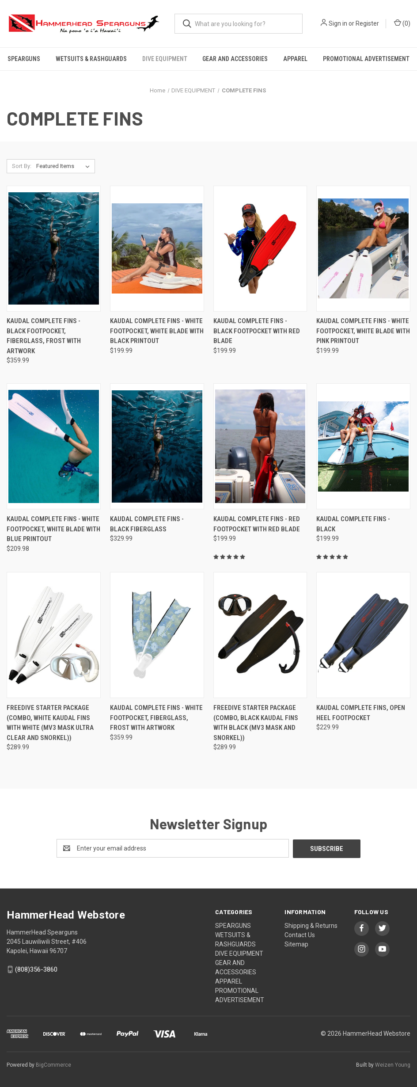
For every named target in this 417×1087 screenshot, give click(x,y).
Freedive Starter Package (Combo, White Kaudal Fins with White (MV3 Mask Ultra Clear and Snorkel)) (50, 723)
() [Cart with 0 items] (402, 23)
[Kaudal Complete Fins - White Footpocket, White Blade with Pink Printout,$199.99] (363, 248)
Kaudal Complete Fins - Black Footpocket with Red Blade (256, 331)
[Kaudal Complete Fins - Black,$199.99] (363, 446)
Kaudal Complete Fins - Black (353, 524)
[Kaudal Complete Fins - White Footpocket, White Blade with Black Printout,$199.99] (157, 248)
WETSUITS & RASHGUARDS (91, 58)
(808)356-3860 (36, 969)
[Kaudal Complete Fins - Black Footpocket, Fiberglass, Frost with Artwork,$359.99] (53, 248)
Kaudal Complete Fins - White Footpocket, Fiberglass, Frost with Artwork (156, 718)
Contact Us (299, 934)
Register (367, 23)
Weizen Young (392, 1064)
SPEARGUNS (24, 58)
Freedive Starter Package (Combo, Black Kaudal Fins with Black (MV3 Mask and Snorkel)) (255, 723)
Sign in (338, 23)
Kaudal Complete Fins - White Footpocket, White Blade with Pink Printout (363, 331)
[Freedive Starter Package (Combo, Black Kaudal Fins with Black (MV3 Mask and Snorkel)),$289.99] (260, 635)
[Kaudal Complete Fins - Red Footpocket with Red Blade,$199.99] (260, 446)
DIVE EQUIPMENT (164, 58)
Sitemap (296, 943)
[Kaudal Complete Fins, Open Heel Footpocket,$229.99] (363, 635)
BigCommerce (53, 1064)
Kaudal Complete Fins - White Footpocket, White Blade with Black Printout (157, 331)
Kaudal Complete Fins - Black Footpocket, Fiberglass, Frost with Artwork (44, 336)
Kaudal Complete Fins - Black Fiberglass (147, 524)
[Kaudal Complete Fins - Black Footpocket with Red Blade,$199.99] (260, 248)
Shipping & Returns (310, 925)
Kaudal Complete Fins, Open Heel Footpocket (360, 713)
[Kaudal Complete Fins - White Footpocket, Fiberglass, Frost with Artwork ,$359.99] (157, 635)
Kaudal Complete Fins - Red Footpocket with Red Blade (256, 524)
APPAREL (295, 58)
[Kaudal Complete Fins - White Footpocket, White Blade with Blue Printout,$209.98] (53, 446)
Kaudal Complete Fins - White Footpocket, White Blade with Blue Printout (53, 529)
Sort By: (21, 166)
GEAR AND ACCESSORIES (235, 58)
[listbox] (65, 166)
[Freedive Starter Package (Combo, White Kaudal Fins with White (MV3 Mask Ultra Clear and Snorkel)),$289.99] (53, 635)
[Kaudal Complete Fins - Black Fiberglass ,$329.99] (157, 446)
